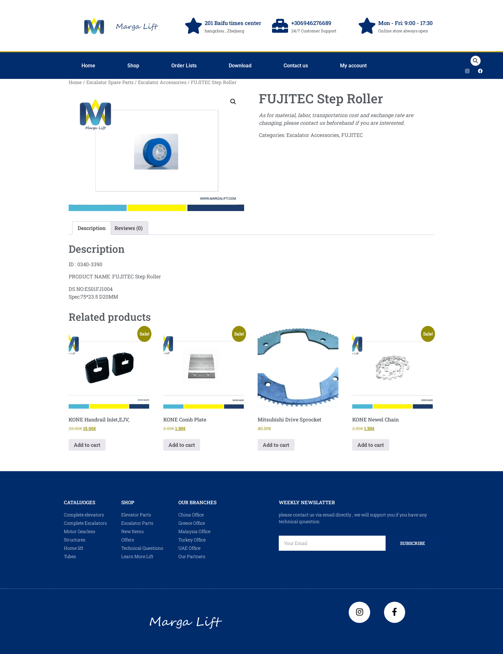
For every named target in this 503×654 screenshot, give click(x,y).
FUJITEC (352, 135)
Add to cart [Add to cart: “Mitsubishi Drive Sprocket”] (276, 444)
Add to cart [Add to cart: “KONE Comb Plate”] (181, 444)
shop (127, 502)
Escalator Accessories (162, 82)
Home (88, 66)
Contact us (296, 66)
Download (240, 66)
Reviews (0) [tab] (129, 228)
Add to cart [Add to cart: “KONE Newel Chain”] (370, 444)
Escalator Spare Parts (109, 82)
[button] (475, 60)
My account (353, 66)
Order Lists (184, 66)
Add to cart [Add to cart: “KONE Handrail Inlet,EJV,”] (87, 444)
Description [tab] (92, 228)
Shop (133, 66)
